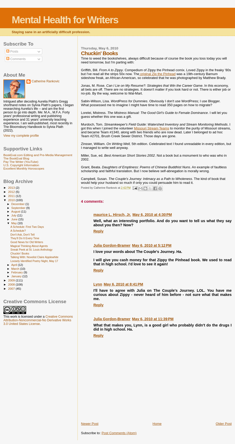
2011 (12, 196)
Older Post (224, 424)
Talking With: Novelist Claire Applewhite (34, 257)
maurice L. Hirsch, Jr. (112, 215)
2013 (12, 187)
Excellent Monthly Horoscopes (23, 168)
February (17, 272)
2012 (12, 191)
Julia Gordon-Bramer (112, 245)
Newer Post (89, 424)
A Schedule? (18, 230)
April (14, 264)
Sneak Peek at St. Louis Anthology (31, 249)
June (14, 219)
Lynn (98, 284)
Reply (99, 231)
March (15, 268)
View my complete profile (21, 135)
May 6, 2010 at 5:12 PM (152, 245)
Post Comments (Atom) (119, 433)
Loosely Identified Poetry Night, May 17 (34, 261)
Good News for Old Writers (26, 242)
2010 (12, 200)
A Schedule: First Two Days (27, 226)
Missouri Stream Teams (151, 128)
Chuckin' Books (19, 253)
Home (157, 424)
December (18, 204)
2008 (12, 284)
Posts (12, 51)
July (14, 215)
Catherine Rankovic (46, 81)
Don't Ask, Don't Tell (22, 234)
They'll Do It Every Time (24, 238)
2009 (12, 280)
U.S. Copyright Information (21, 165)
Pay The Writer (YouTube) (20, 161)
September (18, 207)
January (17, 276)
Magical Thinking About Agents (29, 246)
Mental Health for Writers (65, 19)
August (16, 211)
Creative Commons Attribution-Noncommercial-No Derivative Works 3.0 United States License (38, 320)
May (14, 223)
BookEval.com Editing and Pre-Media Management (37, 155)
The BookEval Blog (16, 158)
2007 (12, 288)
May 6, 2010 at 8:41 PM (123, 284)
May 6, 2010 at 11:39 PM (153, 319)
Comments (16, 59)
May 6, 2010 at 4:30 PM (152, 215)
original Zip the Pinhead (157, 74)
